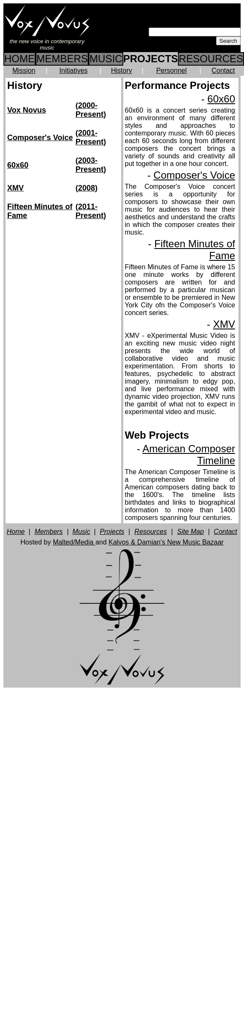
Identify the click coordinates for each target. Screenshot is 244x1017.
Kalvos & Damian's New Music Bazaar (166, 542)
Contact (223, 70)
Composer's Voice (40, 137)
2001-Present (89, 137)
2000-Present (89, 110)
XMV (15, 188)
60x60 (17, 165)
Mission (23, 70)
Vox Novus (26, 110)
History (121, 70)
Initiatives (73, 70)
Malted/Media (74, 542)
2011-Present (89, 211)
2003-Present (89, 165)
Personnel (171, 70)
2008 (86, 188)
